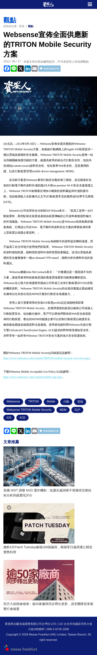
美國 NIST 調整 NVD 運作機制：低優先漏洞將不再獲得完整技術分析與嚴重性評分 (47, 493)
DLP (77, 409)
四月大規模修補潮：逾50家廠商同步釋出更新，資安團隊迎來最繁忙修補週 (48, 606)
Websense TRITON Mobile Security (29, 409)
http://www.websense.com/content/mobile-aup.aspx (32, 376)
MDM (63, 409)
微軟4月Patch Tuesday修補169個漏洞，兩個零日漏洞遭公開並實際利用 (47, 549)
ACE (22, 417)
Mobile (51, 401)
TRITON (33, 401)
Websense (13, 401)
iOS (9, 417)
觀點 (30, 26)
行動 (66, 401)
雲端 (80, 401)
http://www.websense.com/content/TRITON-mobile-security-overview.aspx (46, 358)
